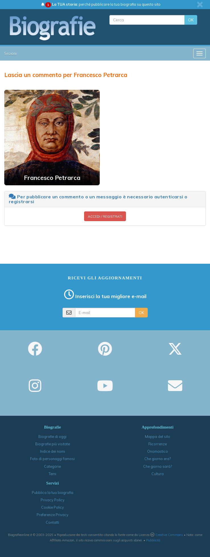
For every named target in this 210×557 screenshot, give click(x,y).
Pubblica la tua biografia (52, 492)
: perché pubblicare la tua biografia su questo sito (101, 4)
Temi (52, 473)
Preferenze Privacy (52, 514)
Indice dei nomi (52, 451)
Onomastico (157, 451)
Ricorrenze (157, 444)
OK (191, 19)
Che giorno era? (157, 458)
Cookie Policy (52, 507)
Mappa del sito (157, 436)
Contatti (52, 522)
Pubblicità (153, 540)
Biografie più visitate (52, 444)
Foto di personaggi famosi (52, 458)
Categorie (52, 466)
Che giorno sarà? (157, 466)
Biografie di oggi (52, 436)
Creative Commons (169, 535)
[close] (200, 4)
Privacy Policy (53, 500)
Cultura (157, 473)
